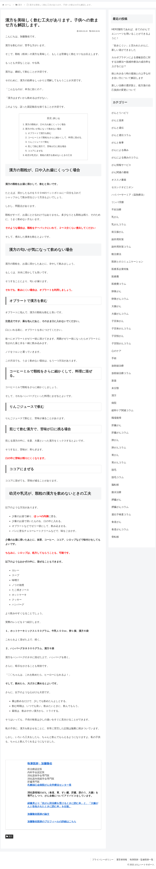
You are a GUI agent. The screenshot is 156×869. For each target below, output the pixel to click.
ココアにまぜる (35, 151)
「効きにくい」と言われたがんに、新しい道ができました (131, 47)
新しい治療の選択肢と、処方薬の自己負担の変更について (131, 87)
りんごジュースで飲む (38, 142)
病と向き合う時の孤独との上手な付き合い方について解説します (131, 75)
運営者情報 (121, 859)
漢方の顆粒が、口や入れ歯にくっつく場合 (45, 124)
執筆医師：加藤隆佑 (39, 763)
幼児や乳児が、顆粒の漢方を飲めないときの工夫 (48, 155)
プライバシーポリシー (102, 859)
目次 (49, 118)
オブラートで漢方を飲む (39, 133)
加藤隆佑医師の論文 (38, 814)
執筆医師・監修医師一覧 (141, 859)
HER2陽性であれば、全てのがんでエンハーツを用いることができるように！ (131, 33)
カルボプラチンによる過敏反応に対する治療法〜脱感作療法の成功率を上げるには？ (131, 62)
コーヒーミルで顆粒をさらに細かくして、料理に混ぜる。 (55, 137)
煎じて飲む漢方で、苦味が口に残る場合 (47, 146)
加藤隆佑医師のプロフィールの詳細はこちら (51, 821)
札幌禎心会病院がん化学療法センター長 (49, 785)
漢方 (9, 836)
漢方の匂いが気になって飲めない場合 (43, 129)
